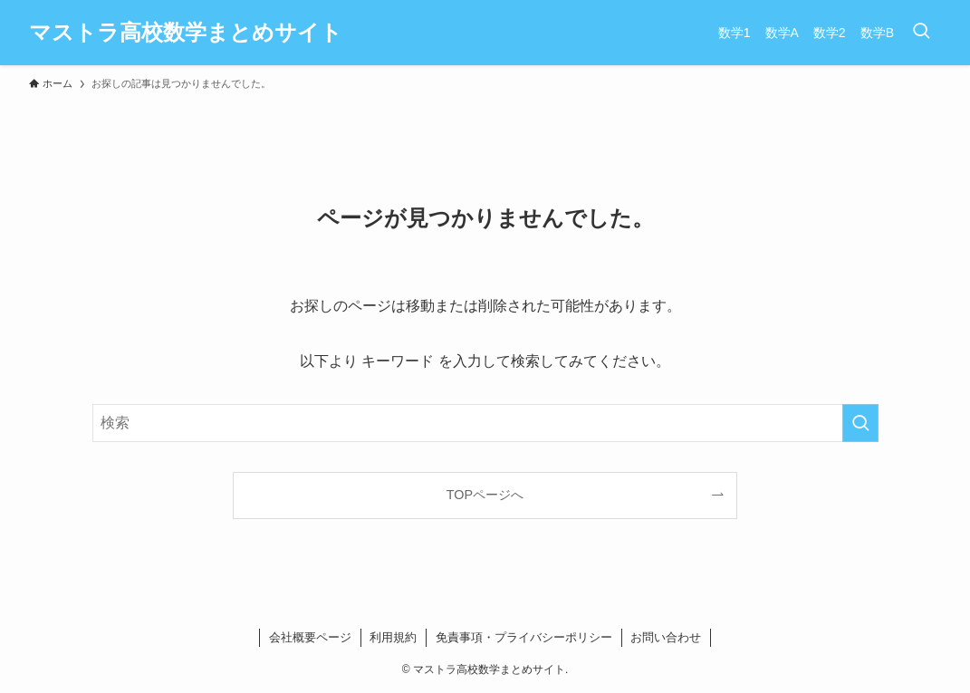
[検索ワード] (485, 423)
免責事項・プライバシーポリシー (524, 637)
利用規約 (393, 637)
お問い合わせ (665, 637)
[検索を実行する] (860, 423)
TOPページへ (485, 494)
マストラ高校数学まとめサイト (185, 32)
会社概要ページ (310, 637)
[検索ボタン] (921, 32)
